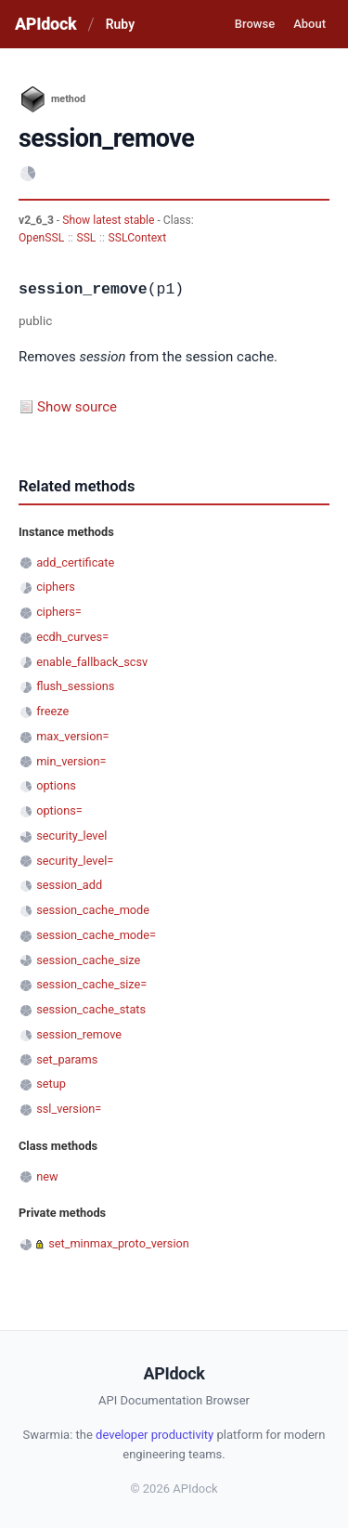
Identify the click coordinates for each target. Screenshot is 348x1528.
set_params (66, 1059)
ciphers (55, 587)
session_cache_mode (92, 910)
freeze (52, 711)
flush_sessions (75, 686)
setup (51, 1083)
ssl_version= (68, 1109)
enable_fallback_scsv (92, 662)
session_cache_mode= (96, 935)
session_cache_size (88, 960)
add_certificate (75, 562)
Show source (77, 406)
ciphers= (59, 612)
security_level (71, 835)
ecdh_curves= (72, 637)
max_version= (72, 736)
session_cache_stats (91, 1009)
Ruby (120, 24)
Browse (255, 24)
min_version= (71, 761)
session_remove (79, 1034)
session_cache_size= (91, 984)
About (309, 24)
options (56, 785)
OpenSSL (41, 237)
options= (59, 810)
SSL (86, 237)
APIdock (45, 23)
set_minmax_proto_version (118, 1243)
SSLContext (138, 237)
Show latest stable (109, 220)
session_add (69, 885)
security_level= (74, 861)
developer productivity (154, 1435)
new (47, 1176)
